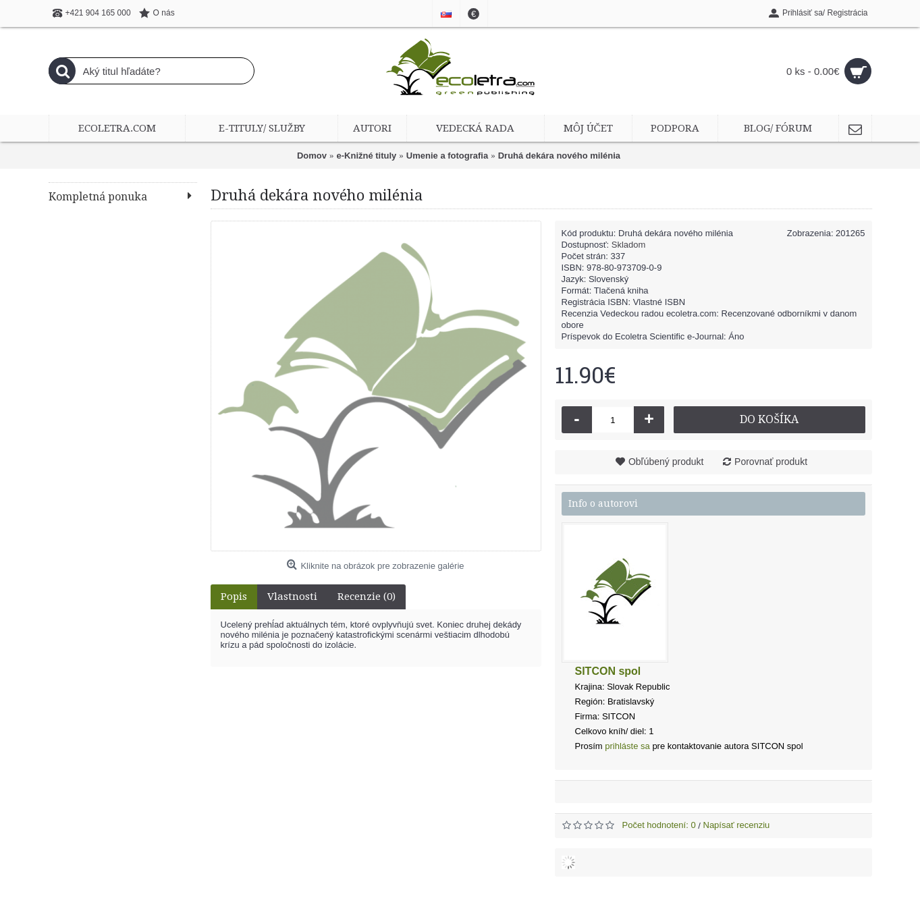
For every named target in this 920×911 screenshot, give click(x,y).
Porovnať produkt (770, 461)
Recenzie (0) (366, 596)
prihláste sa (627, 746)
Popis (234, 596)
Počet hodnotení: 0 (659, 825)
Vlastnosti (292, 596)
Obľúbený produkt (666, 461)
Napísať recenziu (736, 825)
